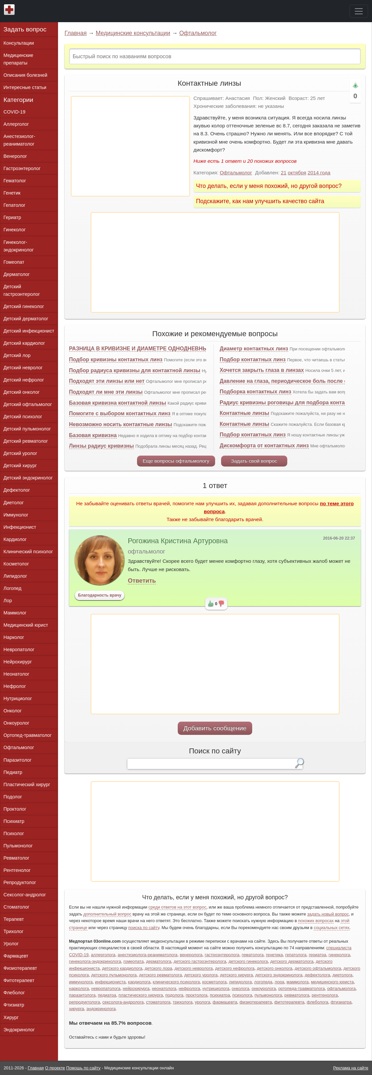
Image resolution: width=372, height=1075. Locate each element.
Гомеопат (14, 262)
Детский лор (17, 355)
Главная (76, 33)
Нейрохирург (18, 661)
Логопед (13, 588)
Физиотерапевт (20, 968)
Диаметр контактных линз (254, 348)
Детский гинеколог (24, 306)
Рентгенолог (17, 870)
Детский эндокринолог (28, 477)
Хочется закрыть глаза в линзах (262, 370)
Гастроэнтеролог (22, 168)
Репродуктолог (20, 882)
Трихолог (14, 931)
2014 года (318, 172)
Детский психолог (23, 416)
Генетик (12, 193)
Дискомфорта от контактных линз (264, 445)
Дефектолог (17, 490)
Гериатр (12, 217)
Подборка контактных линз (255, 391)
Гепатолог (14, 205)
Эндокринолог (19, 1029)
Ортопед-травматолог (28, 735)
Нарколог (14, 637)
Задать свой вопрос (254, 461)
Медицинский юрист (26, 625)
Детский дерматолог (26, 318)
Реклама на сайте (350, 1067)
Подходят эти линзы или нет (107, 381)
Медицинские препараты (18, 59)
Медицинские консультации (133, 33)
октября (297, 172)
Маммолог (15, 612)
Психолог (14, 833)
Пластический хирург (27, 784)
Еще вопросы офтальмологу (176, 461)
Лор (8, 600)
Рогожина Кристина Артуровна (178, 541)
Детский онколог (22, 392)
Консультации (19, 43)
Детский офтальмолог (28, 404)
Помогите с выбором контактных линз (119, 413)
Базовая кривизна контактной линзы (117, 403)
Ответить (142, 580)
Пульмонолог (18, 845)
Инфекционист (20, 527)
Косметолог (16, 563)
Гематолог (15, 180)
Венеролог (15, 156)
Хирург (11, 1017)
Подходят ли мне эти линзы (106, 392)
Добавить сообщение (215, 728)
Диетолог (14, 502)
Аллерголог (16, 124)
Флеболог (14, 992)
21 (283, 172)
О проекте (55, 1067)
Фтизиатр (14, 1005)
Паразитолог (18, 760)
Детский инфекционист (29, 331)
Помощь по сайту (83, 1067)
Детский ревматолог (26, 441)
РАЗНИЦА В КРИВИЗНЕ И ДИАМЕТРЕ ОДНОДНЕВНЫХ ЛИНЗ (148, 348)
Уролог (11, 943)
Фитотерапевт (19, 980)
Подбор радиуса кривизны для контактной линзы (135, 370)
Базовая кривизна (93, 435)
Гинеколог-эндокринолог (19, 246)
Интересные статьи (25, 87)
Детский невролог (23, 367)
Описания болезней (26, 75)
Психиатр (14, 821)
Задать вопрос (25, 29)
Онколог (13, 710)
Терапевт (14, 919)
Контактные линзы (244, 413)
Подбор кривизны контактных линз (116, 359)
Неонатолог (16, 674)
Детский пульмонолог (27, 428)
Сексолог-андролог (25, 894)
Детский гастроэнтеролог (22, 290)
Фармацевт (16, 956)
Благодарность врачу (99, 595)
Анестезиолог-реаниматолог (19, 140)
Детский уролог (20, 453)
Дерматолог (17, 274)
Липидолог (15, 576)
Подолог (13, 796)
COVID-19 (14, 111)
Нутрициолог (18, 698)
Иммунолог (16, 514)
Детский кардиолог (24, 343)
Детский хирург (20, 465)
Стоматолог (16, 907)
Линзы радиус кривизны (101, 446)
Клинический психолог (28, 551)
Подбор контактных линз (253, 359)
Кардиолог (15, 539)
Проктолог (15, 809)
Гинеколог (15, 229)
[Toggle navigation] (358, 11)
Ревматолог (16, 858)
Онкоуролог (16, 723)
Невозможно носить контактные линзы (120, 424)
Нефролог (15, 686)
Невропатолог (19, 649)
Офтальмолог (198, 33)
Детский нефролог (24, 379)
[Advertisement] (130, 146)
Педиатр (13, 772)
